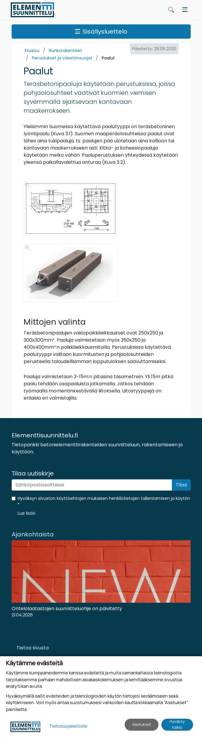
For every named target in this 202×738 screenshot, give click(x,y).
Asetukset (141, 724)
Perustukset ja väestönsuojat (62, 58)
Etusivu (32, 51)
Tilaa (181, 484)
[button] (26, 513)
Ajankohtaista (33, 534)
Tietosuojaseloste (68, 726)
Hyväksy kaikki (177, 724)
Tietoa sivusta (32, 647)
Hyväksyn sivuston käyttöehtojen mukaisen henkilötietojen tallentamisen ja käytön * (104, 501)
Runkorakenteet (65, 51)
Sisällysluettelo (101, 31)
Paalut (108, 58)
